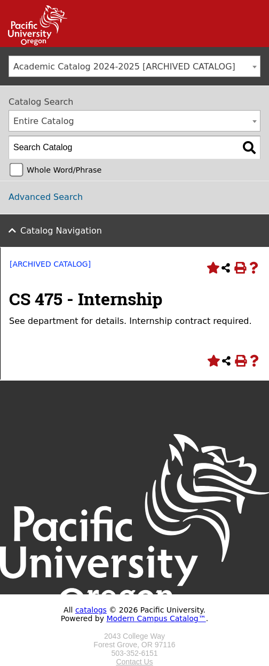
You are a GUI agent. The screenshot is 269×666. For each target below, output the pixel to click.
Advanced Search (46, 197)
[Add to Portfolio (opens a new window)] (212, 268)
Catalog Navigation (61, 231)
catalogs (91, 610)
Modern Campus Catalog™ (155, 618)
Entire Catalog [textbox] (43, 121)
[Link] (33, 42)
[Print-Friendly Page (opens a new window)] (240, 268)
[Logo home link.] (134, 627)
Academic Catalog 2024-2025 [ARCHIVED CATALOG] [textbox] (124, 66)
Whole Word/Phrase (64, 170)
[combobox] (134, 66)
